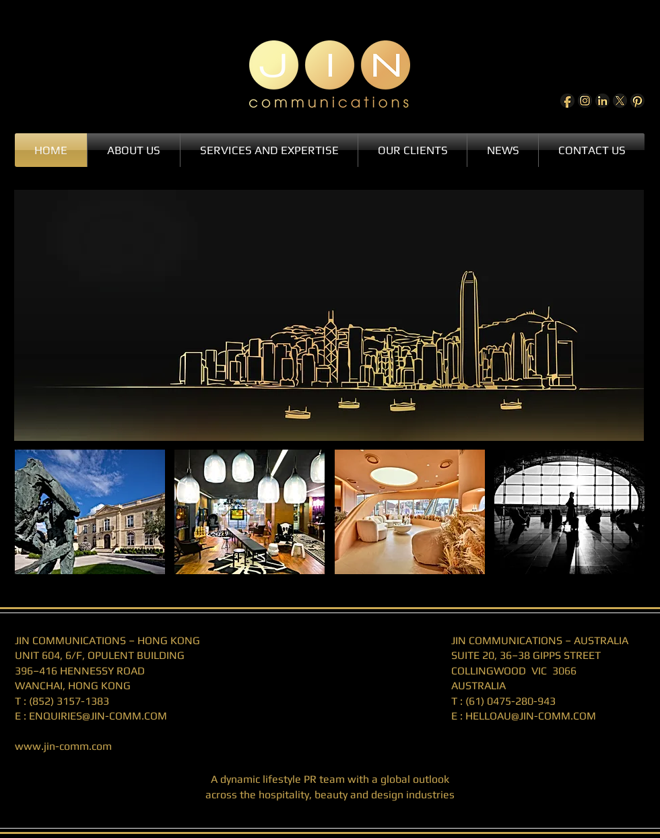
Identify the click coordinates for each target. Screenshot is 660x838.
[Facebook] (567, 101)
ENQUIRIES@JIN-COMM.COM (98, 715)
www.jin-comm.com (63, 746)
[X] (620, 101)
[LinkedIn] (602, 101)
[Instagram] (585, 101)
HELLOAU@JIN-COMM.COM (530, 715)
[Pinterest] (637, 101)
